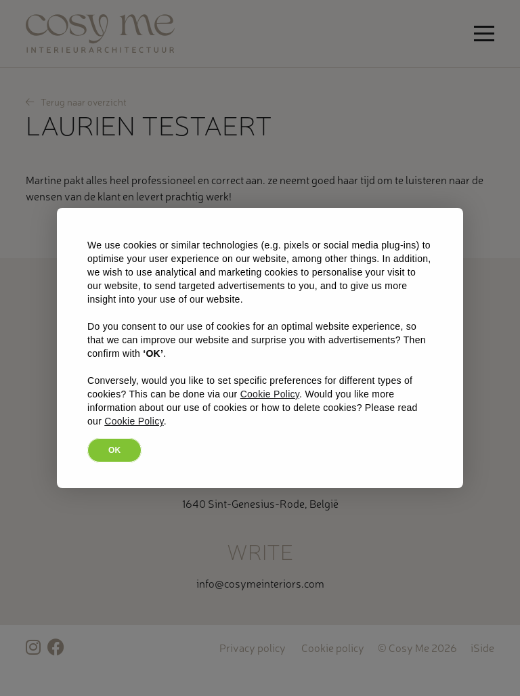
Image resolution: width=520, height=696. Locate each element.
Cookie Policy (269, 394)
